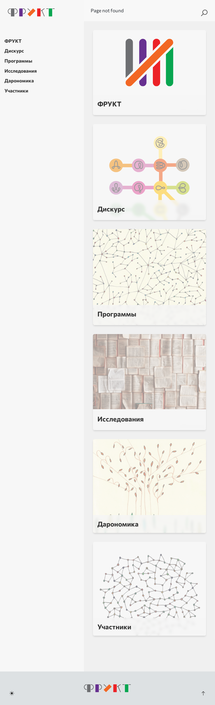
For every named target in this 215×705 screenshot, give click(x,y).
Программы (18, 61)
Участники (16, 91)
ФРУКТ (13, 41)
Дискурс (14, 51)
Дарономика (19, 81)
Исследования (20, 71)
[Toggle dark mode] (11, 693)
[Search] (204, 13)
